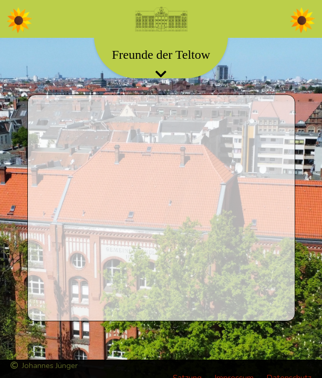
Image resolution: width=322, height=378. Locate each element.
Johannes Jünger (44, 365)
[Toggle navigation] (161, 19)
